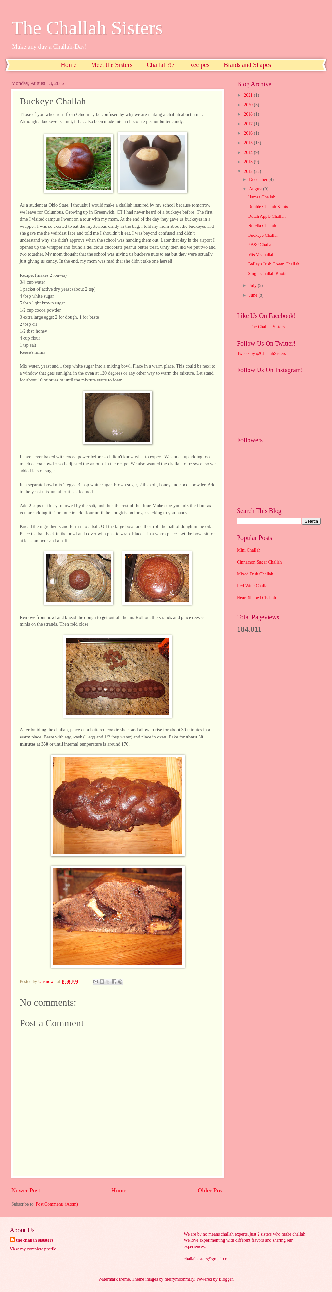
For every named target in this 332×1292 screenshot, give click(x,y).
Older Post (211, 1190)
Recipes (199, 64)
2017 (249, 123)
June (254, 295)
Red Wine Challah (253, 585)
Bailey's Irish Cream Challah (273, 264)
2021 (249, 95)
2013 (249, 161)
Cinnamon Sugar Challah (259, 562)
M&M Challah (261, 254)
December (259, 179)
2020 (249, 104)
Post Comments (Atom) (57, 1204)
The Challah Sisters (87, 27)
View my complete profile (33, 1249)
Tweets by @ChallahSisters (261, 353)
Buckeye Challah (263, 235)
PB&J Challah (260, 244)
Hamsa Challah (261, 197)
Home (68, 64)
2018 (249, 114)
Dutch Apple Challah (267, 216)
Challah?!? (161, 64)
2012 (249, 171)
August (256, 189)
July (253, 285)
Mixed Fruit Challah (255, 574)
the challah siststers (34, 1240)
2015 (249, 142)
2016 (249, 133)
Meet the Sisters (111, 64)
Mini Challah (248, 550)
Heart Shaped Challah (256, 597)
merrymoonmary (179, 1279)
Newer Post (25, 1190)
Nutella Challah (262, 225)
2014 (249, 152)
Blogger (226, 1279)
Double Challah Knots (268, 206)
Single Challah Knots (267, 273)
